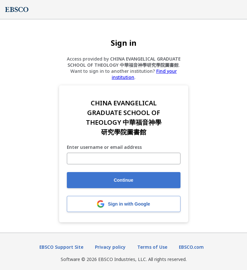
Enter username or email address (104, 147)
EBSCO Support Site (61, 247)
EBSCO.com (191, 247)
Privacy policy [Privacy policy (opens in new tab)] (110, 247)
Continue (123, 180)
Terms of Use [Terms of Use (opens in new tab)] (152, 247)
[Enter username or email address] (123, 158)
